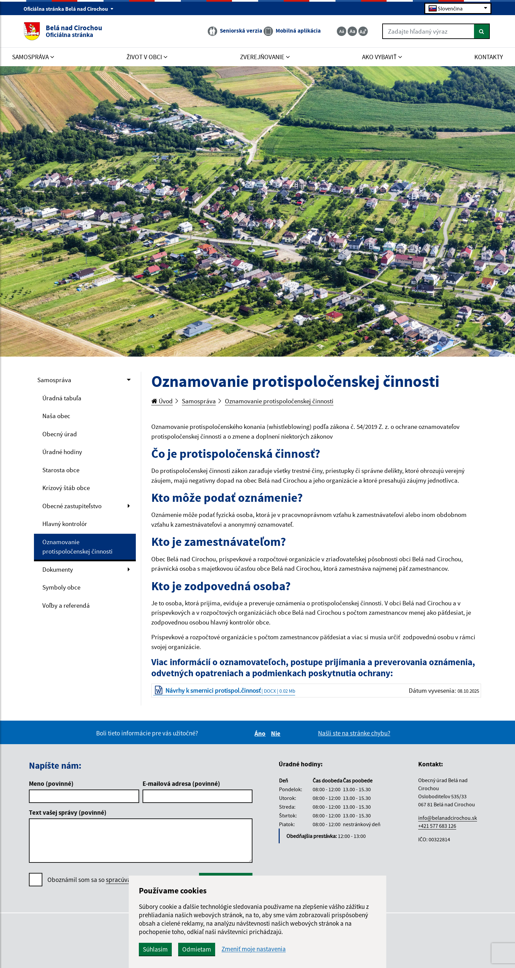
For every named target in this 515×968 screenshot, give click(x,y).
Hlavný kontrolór (64, 524)
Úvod (162, 401)
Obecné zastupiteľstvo (72, 506)
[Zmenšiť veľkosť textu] (341, 31)
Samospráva (54, 380)
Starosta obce (60, 470)
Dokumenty (57, 569)
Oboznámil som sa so (117, 880)
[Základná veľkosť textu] (352, 31)
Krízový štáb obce (66, 488)
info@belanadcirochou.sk (447, 817)
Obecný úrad (59, 434)
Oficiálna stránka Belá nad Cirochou (69, 8)
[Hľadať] (482, 31)
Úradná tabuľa (61, 398)
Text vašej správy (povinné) (68, 812)
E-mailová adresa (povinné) (181, 783)
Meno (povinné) (51, 783)
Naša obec (56, 416)
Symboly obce (61, 587)
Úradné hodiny (62, 452)
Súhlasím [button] (155, 949)
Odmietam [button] (196, 949)
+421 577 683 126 (437, 825)
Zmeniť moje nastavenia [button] (254, 949)
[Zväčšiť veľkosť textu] (363, 31)
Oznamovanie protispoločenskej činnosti (77, 547)
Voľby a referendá (66, 605)
